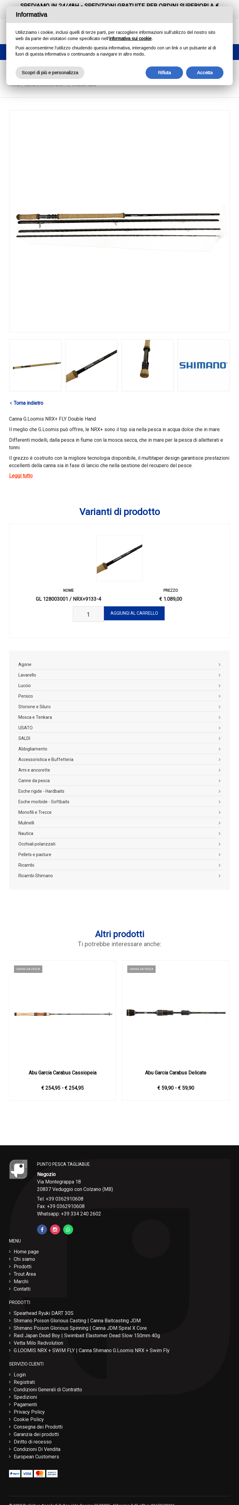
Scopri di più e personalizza (50, 72)
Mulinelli (26, 822)
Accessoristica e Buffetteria (45, 759)
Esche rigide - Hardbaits (41, 791)
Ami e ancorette (34, 770)
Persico (25, 696)
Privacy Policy (29, 1412)
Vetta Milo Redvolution (38, 1343)
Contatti (22, 1289)
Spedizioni (25, 1397)
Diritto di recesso (33, 1442)
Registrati (24, 1382)
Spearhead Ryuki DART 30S (43, 1313)
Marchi (21, 1281)
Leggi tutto (21, 476)
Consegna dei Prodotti (38, 1427)
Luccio (24, 685)
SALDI (24, 738)
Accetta (205, 72)
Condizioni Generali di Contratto (48, 1390)
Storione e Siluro (34, 706)
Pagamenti (25, 1404)
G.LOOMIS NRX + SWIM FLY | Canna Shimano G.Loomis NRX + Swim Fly (92, 1350)
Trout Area (25, 1274)
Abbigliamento (32, 748)
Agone (24, 664)
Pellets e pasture (34, 854)
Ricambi (26, 865)
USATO (25, 727)
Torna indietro (28, 403)
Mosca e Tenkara (35, 717)
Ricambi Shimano (35, 875)
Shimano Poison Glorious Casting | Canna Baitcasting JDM (77, 1321)
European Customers (36, 1457)
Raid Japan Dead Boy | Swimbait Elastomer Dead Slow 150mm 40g (87, 1336)
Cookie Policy (29, 1419)
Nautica (25, 833)
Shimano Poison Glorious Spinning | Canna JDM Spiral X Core (80, 1328)
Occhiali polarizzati (36, 843)
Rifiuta (164, 72)
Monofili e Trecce (35, 812)
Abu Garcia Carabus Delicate (175, 1073)
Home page (26, 1252)
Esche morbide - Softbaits (43, 801)
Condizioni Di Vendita (37, 1449)
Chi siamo (24, 1259)
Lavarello (27, 675)
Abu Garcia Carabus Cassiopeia (62, 1073)
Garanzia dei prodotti (36, 1434)
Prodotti (22, 1267)
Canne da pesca (34, 780)
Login (20, 1375)
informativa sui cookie (130, 38)
